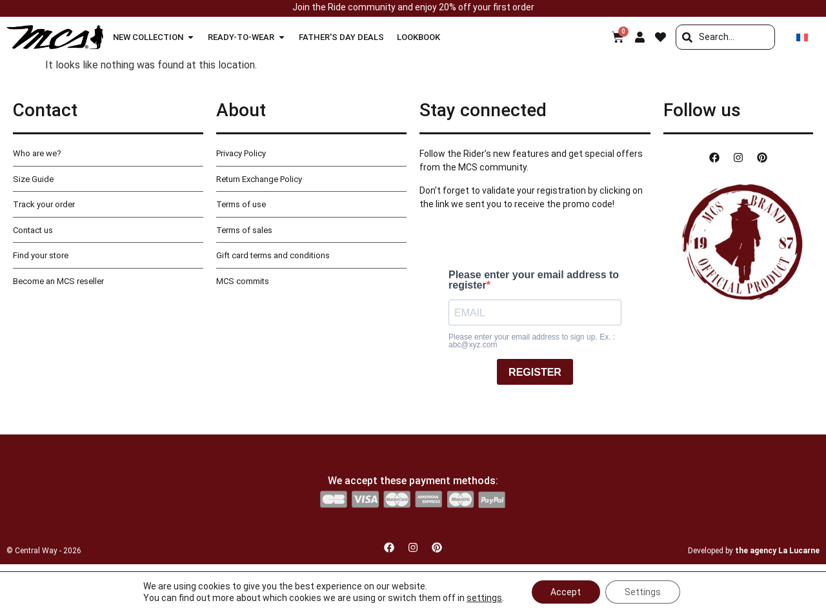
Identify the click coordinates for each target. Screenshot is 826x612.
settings (484, 598)
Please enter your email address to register (533, 280)
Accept (565, 592)
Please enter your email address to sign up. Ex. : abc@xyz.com (531, 341)
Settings (643, 592)
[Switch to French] (802, 37)
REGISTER (535, 372)
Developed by (754, 550)
